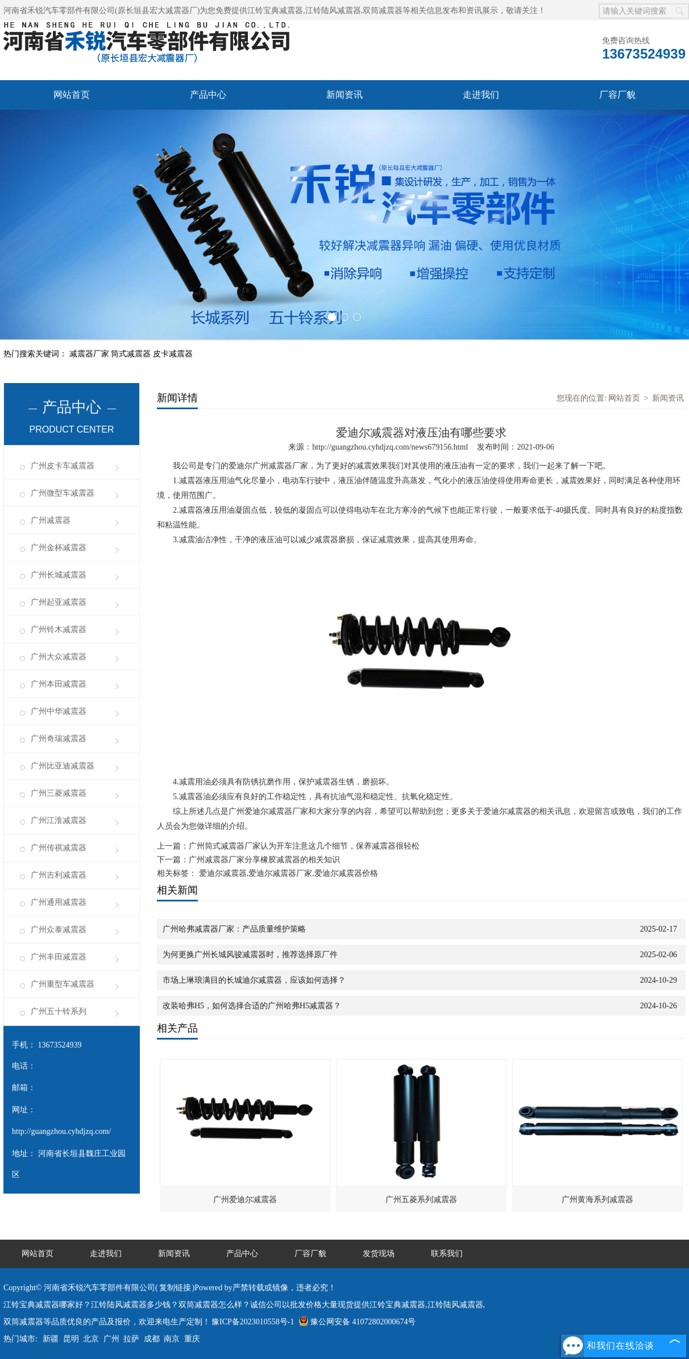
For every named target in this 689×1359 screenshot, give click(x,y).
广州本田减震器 (58, 684)
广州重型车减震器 (62, 984)
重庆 (192, 1339)
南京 (172, 1339)
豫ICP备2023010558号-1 (252, 1322)
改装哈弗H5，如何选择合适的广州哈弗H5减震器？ (252, 1005)
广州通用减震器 (58, 902)
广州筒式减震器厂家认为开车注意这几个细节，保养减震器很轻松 (304, 846)
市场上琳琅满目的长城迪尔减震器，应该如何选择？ (254, 980)
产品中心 (208, 94)
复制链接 (175, 1287)
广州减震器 (50, 520)
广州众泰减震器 (58, 929)
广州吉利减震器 (58, 875)
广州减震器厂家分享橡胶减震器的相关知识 (264, 859)
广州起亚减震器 (58, 602)
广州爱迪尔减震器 (245, 1199)
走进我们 (481, 94)
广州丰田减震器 (58, 957)
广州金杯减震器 (58, 547)
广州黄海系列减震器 (597, 1199)
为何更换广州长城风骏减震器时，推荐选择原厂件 (250, 954)
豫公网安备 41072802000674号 (357, 1322)
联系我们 (447, 1253)
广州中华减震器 (58, 711)
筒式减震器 (132, 354)
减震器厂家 (90, 354)
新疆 (51, 1339)
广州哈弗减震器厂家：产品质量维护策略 (234, 929)
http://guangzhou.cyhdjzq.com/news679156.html (390, 447)
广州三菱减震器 (58, 793)
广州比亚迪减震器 (62, 766)
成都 (152, 1339)
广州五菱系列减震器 (421, 1199)
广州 (111, 1339)
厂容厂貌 (617, 94)
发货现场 (379, 1253)
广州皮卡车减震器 (62, 466)
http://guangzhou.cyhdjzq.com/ (61, 1131)
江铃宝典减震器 (275, 10)
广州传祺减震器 (58, 847)
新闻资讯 (344, 94)
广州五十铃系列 (58, 1011)
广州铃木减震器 (58, 629)
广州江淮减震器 (58, 820)
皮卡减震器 (173, 354)
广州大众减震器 (58, 657)
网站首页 (71, 94)
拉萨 (131, 1339)
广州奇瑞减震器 (58, 738)
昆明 (71, 1339)
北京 (91, 1339)
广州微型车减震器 (62, 493)
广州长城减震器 (58, 575)
